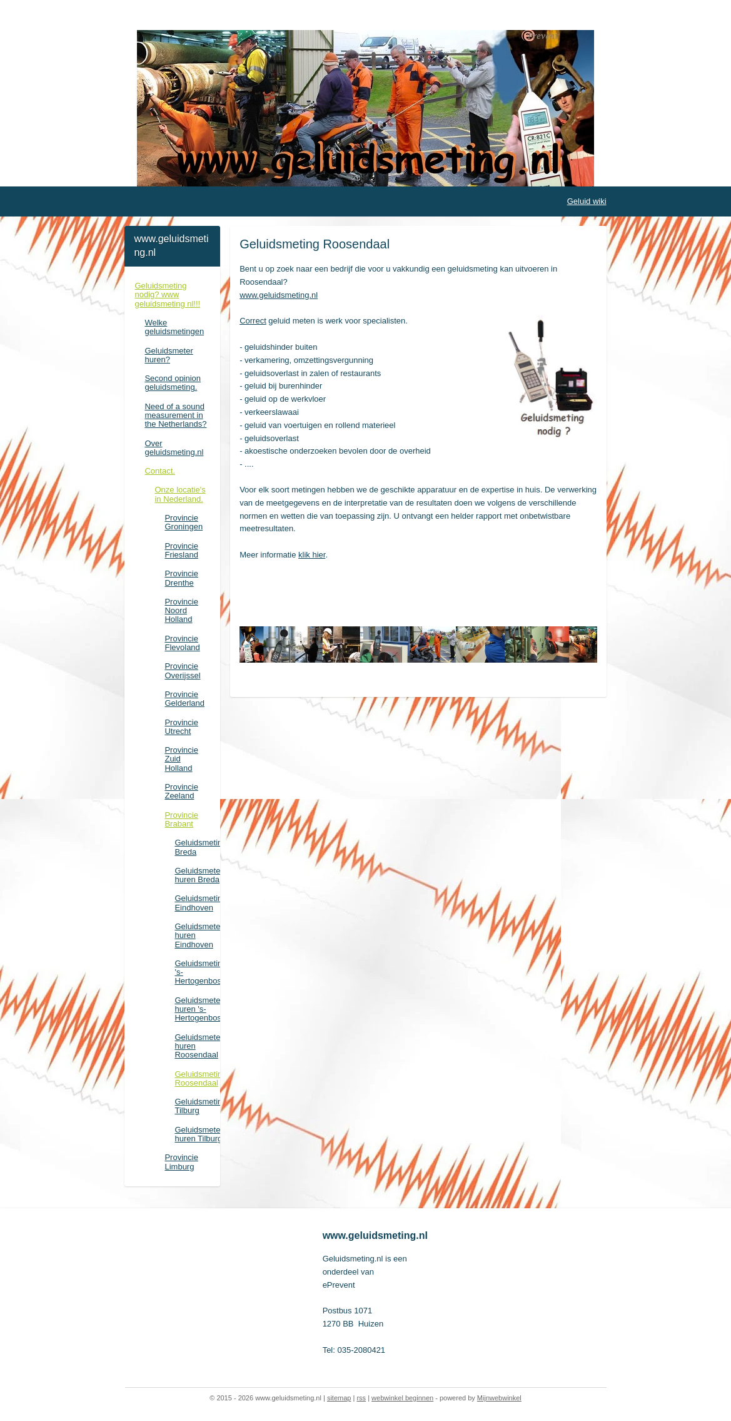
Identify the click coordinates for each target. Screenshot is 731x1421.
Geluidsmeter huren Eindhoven (196, 935)
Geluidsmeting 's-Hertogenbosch (196, 972)
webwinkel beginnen (402, 1398)
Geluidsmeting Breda (196, 847)
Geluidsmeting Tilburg (196, 1106)
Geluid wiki (587, 201)
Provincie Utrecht (181, 727)
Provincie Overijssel (182, 670)
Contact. (159, 471)
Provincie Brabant (181, 819)
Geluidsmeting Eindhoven (196, 903)
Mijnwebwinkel (499, 1398)
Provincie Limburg (181, 1162)
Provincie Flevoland (181, 643)
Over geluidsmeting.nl (173, 448)
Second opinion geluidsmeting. (172, 383)
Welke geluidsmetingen (174, 327)
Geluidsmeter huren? (168, 355)
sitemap (339, 1398)
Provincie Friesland (181, 550)
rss (361, 1398)
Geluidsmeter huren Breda (196, 875)
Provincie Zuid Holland (181, 759)
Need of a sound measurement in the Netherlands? (175, 415)
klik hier (311, 554)
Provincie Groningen (183, 522)
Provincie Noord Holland (181, 610)
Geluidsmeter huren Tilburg (196, 1134)
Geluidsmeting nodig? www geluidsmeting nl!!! (167, 294)
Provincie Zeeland (181, 791)
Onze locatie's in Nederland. (179, 494)
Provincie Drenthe (181, 578)
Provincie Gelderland (184, 699)
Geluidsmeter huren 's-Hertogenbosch (196, 1009)
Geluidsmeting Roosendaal (196, 1078)
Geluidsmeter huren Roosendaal (196, 1046)
